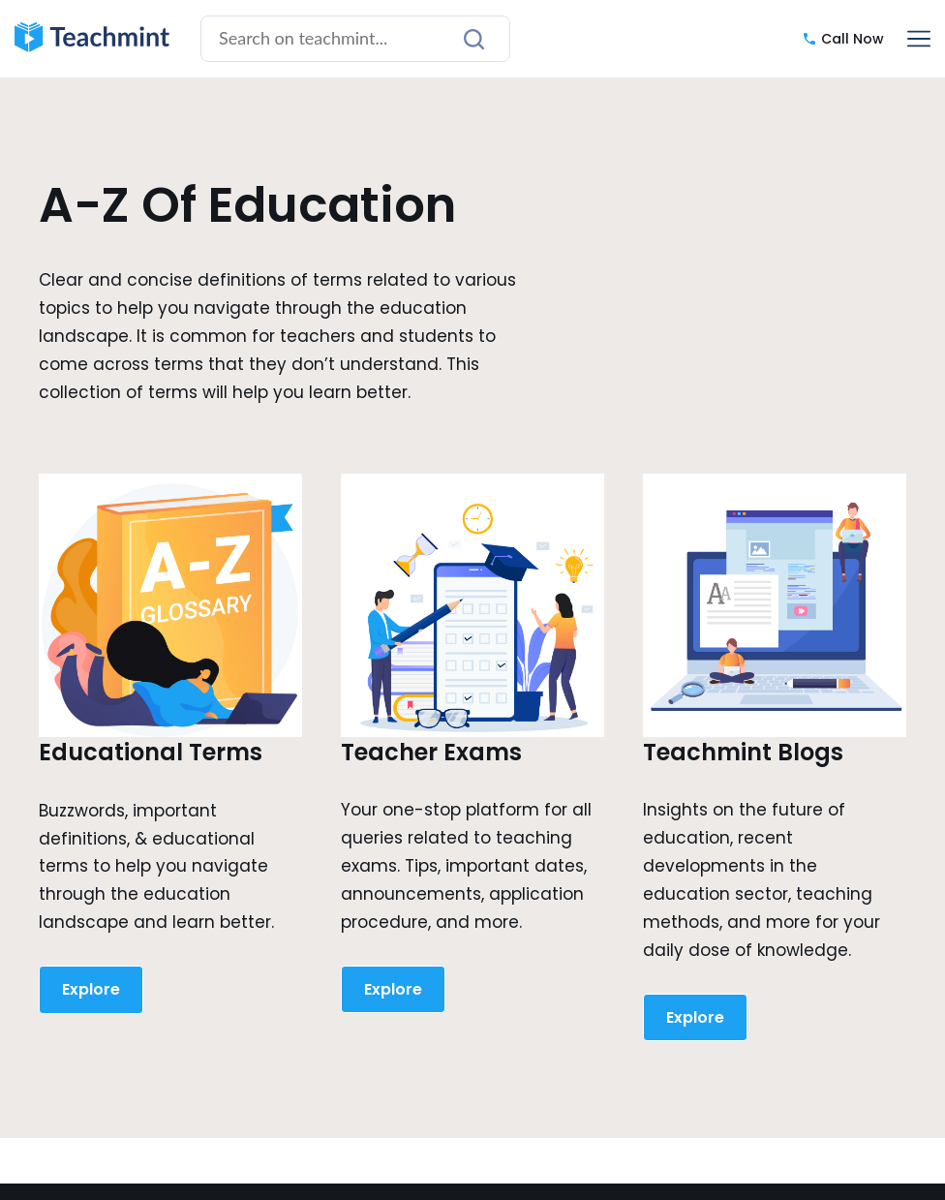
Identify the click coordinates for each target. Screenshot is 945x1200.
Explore (91, 989)
